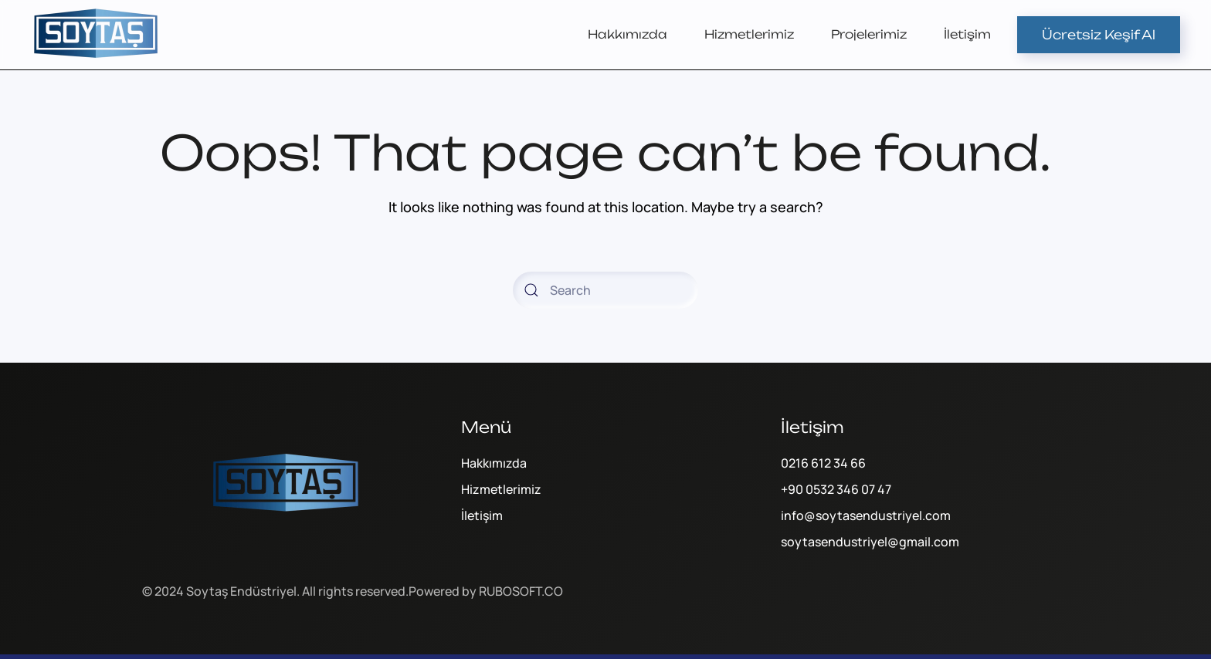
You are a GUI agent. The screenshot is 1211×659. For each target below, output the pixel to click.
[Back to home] (96, 34)
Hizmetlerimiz (749, 34)
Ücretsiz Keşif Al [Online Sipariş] (1098, 34)
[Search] (605, 290)
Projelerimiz (869, 34)
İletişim (967, 34)
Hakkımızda (627, 34)
